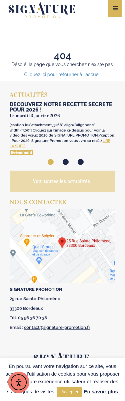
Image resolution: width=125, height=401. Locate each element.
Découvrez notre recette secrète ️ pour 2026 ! (62, 107)
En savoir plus (101, 391)
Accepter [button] (69, 391)
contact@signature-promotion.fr (57, 327)
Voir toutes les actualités (61, 181)
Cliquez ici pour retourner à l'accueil (62, 74)
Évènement (21, 152)
